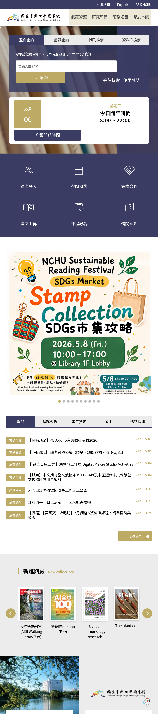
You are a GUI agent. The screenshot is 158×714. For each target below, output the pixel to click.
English (121, 4)
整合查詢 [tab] (26, 39)
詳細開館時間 (121, 115)
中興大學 (102, 4)
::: (1, 11)
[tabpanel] (79, 463)
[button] (59, 388)
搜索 (131, 66)
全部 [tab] (20, 409)
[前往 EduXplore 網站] (146, 701)
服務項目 (122, 17)
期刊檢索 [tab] (96, 39)
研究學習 (102, 17)
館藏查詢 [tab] (61, 39)
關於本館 (142, 17)
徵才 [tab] (108, 409)
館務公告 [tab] (49, 409)
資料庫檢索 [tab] (131, 39)
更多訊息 (139, 519)
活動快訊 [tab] (137, 409)
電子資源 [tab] (79, 409)
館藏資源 (83, 17)
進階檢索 (24, 80)
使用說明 (44, 80)
